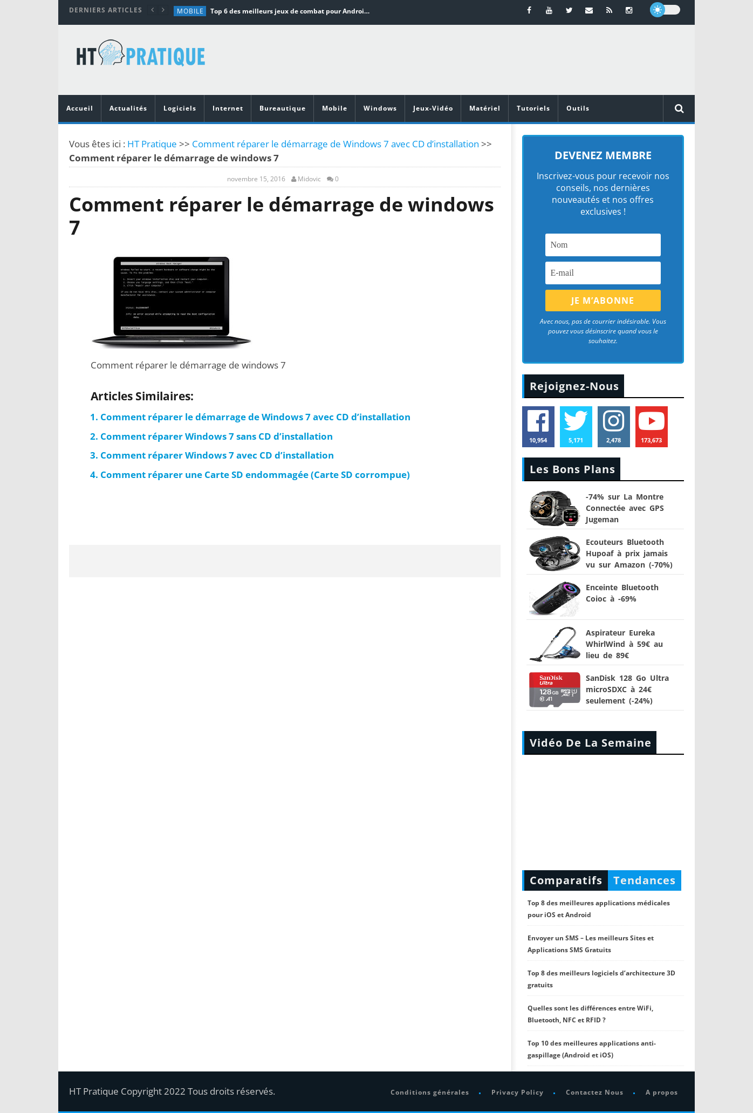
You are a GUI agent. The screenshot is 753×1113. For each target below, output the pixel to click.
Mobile (190, 11)
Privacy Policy (517, 1092)
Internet (228, 108)
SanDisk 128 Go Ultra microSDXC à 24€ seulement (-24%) (627, 689)
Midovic (309, 179)
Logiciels (179, 108)
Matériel (485, 108)
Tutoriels (533, 108)
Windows (380, 108)
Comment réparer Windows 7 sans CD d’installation (216, 436)
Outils (578, 108)
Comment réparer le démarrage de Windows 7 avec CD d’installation (335, 144)
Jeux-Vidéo (433, 108)
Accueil (79, 108)
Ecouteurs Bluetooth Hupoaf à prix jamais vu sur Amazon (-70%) (629, 553)
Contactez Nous (595, 1092)
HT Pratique (152, 144)
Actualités (128, 108)
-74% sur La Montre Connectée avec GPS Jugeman (625, 507)
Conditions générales (430, 1092)
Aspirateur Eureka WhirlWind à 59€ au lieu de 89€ (624, 643)
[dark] (665, 9)
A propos (662, 1092)
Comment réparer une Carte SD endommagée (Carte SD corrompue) (255, 474)
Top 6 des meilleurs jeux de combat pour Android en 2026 (291, 11)
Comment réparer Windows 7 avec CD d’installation (217, 455)
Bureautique (282, 108)
